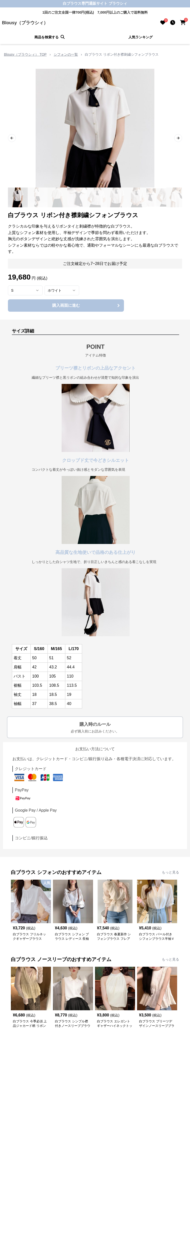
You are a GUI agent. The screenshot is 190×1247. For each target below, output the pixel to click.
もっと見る (170, 872)
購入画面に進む (86, 305)
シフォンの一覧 (66, 54)
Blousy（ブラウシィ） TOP (25, 54)
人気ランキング (140, 37)
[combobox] (25, 290)
